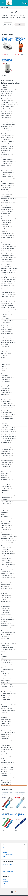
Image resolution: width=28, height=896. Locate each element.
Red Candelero (4, 425)
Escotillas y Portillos (5, 168)
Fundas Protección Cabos (7, 418)
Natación (3, 758)
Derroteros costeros (6, 440)
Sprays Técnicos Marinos (7, 305)
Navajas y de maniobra (6, 619)
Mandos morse (4, 636)
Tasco (2, 373)
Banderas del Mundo (6, 329)
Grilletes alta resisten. (6, 525)
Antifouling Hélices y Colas (7, 272)
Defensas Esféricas (5, 244)
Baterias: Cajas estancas (7, 545)
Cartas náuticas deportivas (7, 429)
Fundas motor (4, 673)
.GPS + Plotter (4, 580)
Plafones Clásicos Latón (6, 573)
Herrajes (3, 771)
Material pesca (4, 736)
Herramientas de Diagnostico (7, 647)
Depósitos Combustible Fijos (7, 161)
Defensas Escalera (5, 242)
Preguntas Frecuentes (7, 854)
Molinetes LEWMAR (5, 263)
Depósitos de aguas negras (7, 215)
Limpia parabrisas (5, 678)
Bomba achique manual (6, 58)
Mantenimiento (4, 680)
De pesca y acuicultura (6, 312)
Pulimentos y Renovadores (7, 298)
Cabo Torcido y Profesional (7, 414)
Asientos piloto (4, 667)
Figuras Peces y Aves (6, 493)
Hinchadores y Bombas (6, 708)
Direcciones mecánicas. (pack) (8, 632)
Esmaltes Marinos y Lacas (7, 288)
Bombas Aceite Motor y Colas (8, 643)
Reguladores (4, 766)
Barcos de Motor (5, 481)
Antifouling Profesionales (6, 274)
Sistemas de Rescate (6, 137)
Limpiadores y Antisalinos (7, 292)
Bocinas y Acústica (5, 97)
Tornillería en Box (5, 196)
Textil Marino (4, 499)
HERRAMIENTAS (4, 640)
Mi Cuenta (5, 879)
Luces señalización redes (7, 531)
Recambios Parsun (5, 695)
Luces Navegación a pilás (7, 564)
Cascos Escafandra (5, 488)
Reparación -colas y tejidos (7, 710)
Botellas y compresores (6, 747)
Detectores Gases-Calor (6, 109)
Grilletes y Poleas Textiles (7, 421)
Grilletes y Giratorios (6, 170)
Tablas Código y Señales (7, 340)
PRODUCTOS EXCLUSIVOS (7, 732)
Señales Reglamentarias (6, 133)
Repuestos (3, 712)
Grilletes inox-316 (5, 527)
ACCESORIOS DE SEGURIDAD (7, 89)
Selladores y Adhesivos (6, 303)
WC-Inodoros (4, 477)
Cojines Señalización (6, 335)
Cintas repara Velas (5, 283)
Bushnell (3, 355)
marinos (3, 368)
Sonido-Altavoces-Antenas (7, 470)
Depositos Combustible (6, 159)
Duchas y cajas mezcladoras (7, 216)
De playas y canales (6, 314)
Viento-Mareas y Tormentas (7, 143)
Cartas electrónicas (5, 588)
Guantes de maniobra (6, 617)
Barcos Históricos (5, 486)
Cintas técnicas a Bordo (6, 285)
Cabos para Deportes (6, 416)
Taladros (3, 658)
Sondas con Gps (5, 604)
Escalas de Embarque (6, 113)
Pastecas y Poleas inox (6, 532)
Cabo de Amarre (5, 399)
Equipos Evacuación (5, 111)
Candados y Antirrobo (6, 154)
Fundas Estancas (5, 612)
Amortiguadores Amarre (6, 228)
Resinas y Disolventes (6, 299)
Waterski (3, 514)
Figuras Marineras (5, 492)
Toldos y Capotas (5, 471)
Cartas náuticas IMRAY (6, 434)
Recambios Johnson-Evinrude (8, 693)
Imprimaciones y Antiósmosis (7, 290)
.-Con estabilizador (5, 349)
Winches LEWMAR (5, 266)
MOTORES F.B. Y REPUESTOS (7, 684)
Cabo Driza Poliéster (6, 403)
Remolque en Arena (5, 181)
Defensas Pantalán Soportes (7, 248)
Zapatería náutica (5, 623)
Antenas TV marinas (5, 584)
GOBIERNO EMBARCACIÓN (7, 625)
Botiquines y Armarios (6, 100)
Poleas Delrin (4, 778)
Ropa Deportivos (5, 388)
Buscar (20, 24)
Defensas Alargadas (6, 240)
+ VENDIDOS (4, 85)
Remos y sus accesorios (6, 185)
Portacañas (3, 727)
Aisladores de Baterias (6, 538)
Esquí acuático (4, 505)
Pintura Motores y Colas (6, 296)
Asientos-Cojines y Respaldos (8, 457)
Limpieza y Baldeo (5, 222)
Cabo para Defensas (6, 412)
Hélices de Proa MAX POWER (8, 257)
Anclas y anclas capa (6, 229)
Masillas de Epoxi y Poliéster (7, 294)
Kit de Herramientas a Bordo (7, 649)
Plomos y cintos (4, 764)
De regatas (3, 316)
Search (20, 3)
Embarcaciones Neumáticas (7, 704)
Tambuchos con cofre (6, 192)
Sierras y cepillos (5, 654)
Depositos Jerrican (5, 163)
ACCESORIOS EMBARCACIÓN (7, 146)
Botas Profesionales (5, 381)
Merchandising (4, 738)
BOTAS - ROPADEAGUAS (6, 377)
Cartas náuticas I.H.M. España (8, 433)
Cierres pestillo (4, 156)
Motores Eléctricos (5, 688)
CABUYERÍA (3, 394)
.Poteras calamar (5, 721)
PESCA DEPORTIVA (5, 719)
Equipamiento (4, 706)
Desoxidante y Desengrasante (8, 287)
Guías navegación (5, 442)
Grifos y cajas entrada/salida (7, 218)
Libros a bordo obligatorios (7, 445)
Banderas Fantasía (5, 331)
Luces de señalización (6, 318)
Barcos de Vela (4, 484)
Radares (3, 599)
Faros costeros (4, 490)
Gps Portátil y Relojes (6, 593)
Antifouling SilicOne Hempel (7, 276)
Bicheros (3, 231)
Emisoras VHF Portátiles (19, 37)
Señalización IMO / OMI (6, 135)
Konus (2, 362)
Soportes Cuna (4, 189)
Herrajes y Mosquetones (6, 172)
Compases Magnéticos (6, 106)
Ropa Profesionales (5, 392)
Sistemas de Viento (5, 603)
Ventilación (3, 475)
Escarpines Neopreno (6, 385)
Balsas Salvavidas (5, 95)
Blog (4, 856)
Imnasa (2, 359)
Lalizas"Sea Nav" (5, 364)
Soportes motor (4, 682)
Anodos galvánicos (5, 666)
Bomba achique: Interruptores (8, 205)
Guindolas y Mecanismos (7, 121)
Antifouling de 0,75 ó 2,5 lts (7, 270)
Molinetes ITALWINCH (6, 261)
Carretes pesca (4, 725)
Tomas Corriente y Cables (7, 577)
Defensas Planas (5, 250)
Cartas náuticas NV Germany (7, 436)
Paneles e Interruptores (6, 569)
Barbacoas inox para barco (7, 458)
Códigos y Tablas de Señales (8, 438)
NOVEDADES (4, 715)
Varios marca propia (6, 740)
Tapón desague (4, 224)
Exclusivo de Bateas (5, 520)
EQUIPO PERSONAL (5, 606)
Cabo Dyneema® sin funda (7, 407)
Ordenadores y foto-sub (6, 762)
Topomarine (4, 375)
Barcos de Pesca (5, 482)
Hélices (3, 675)
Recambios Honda (5, 691)
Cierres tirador (4, 157)
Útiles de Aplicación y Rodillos (8, 307)
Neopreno (3, 621)
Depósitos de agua (5, 213)
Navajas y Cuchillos (5, 174)
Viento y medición (5, 784)
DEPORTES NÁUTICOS (6, 501)
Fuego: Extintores (5, 117)
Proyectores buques (5, 534)
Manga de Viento (5, 336)
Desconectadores (5, 549)
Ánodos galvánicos (5, 150)
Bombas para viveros (6, 209)
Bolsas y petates (5, 745)
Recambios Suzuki (5, 697)
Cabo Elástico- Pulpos (6, 409)
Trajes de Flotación (5, 139)
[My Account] (23, 3)
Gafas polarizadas (5, 614)
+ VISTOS (3, 87)
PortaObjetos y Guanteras (7, 178)
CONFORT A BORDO (5, 453)
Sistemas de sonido (5, 601)
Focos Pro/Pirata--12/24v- (7, 553)
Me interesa (5, 881)
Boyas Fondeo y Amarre (6, 233)
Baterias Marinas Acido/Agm (7, 540)
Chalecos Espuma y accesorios (8, 102)
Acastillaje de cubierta (6, 148)
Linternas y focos (5, 756)
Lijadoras (3, 651)
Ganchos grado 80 (5, 521)
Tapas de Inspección (6, 194)
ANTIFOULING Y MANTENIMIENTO (9, 268)
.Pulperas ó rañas (5, 723)
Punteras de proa (5, 179)
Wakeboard (4, 512)
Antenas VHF (4, 586)
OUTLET (3, 717)
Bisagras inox (4, 152)
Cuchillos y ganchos (5, 753)
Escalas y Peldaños (5, 165)
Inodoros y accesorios (6, 220)
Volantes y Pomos (5, 638)
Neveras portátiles (5, 466)
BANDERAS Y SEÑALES (6, 320)
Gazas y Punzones (5, 420)
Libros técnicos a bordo (6, 449)
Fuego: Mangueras (5, 119)
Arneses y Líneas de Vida (7, 91)
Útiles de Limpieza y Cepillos (7, 309)
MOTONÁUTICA (4, 660)
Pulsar (2, 370)
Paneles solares (5, 571)
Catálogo (5, 850)
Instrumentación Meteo (6, 122)
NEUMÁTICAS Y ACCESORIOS (7, 703)
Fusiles (2, 754)
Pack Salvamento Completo (7, 124)
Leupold (3, 366)
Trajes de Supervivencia (6, 141)
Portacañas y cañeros (6, 176)
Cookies (4, 869)
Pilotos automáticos (5, 595)
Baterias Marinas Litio (6, 542)
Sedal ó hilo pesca (5, 730)
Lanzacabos (4, 423)
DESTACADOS (4, 516)
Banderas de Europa (6, 327)
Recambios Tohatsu (5, 699)
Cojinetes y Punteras (5, 239)
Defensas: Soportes (5, 253)
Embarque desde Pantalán (7, 255)
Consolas (3, 751)
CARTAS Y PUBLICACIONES (7, 427)
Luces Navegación (5, 562)
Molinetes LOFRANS (5, 37)
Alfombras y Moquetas (6, 455)
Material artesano (5, 734)
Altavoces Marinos (5, 582)
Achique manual (4, 200)
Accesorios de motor (6, 662)
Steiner (2, 372)
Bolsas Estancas (5, 608)
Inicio (2, 7)
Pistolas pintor (4, 653)
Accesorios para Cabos (6, 396)
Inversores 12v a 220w (6, 560)
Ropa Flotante (4, 390)
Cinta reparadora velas (6, 769)
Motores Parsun (4, 689)
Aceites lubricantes (5, 664)
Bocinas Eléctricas (5, 547)
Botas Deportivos (5, 379)
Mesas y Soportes (5, 464)
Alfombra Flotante (5, 503)
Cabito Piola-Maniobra (6, 398)
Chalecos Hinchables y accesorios (9, 104)
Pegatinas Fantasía (5, 338)
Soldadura (3, 656)
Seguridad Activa (5, 132)
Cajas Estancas (4, 610)
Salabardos (3, 729)
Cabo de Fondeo (5, 401)
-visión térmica (4, 344)
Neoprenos (3, 386)
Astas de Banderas (5, 322)
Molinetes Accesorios (6, 259)
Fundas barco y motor (6, 462)
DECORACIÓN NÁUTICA (6, 479)
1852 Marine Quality (5, 353)
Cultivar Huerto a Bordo (6, 460)
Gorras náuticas (5, 616)
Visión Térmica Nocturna (6, 144)
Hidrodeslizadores (5, 507)
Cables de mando (5, 627)
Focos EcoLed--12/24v (6, 551)
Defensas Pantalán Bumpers (7, 246)
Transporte (3, 714)
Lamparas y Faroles (5, 497)
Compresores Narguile (6, 108)
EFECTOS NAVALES (5, 518)
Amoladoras (4, 642)
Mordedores (4, 775)
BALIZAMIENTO (4, 311)
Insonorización (4, 677)
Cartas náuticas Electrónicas (7, 431)
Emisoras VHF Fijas (5, 590)
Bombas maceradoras (6, 207)
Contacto (5, 852)
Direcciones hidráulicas (6, 630)
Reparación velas (5, 782)
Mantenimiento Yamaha (6, 686)
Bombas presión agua (6, 211)
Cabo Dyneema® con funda (7, 405)
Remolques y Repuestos (6, 183)
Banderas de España (6, 325)
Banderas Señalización (6, 333)
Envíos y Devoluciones (8, 871)
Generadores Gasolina (6, 556)
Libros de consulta (5, 447)
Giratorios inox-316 (5, 523)
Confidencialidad (6, 866)
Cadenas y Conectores (6, 237)
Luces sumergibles (5, 566)
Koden (2, 361)
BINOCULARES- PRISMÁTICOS (8, 342)
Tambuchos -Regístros (6, 191)
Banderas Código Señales (7, 324)
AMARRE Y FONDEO (5, 226)
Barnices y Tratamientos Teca (8, 279)
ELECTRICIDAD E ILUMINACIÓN (8, 536)
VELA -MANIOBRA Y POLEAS (7, 767)
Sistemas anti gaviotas (6, 468)
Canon (2, 357)
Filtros (2, 671)
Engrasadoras (4, 645)
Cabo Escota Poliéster (6, 410)
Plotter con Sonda (5, 597)
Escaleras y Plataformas (6, 167)
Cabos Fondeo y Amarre (6, 235)
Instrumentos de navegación (7, 444)
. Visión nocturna (5, 346)
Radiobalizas (4, 128)
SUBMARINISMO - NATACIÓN (7, 742)
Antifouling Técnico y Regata (7, 277)
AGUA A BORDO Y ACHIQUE (7, 198)
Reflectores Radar (5, 130)
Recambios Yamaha (5, 701)
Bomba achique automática (7, 202)
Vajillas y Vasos (4, 473)
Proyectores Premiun (6, 575)
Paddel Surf (4, 510)
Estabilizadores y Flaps (6, 634)
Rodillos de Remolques (6, 187)
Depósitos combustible (6, 669)
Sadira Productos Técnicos (7, 301)
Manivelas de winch (5, 773)
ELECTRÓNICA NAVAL (6, 579)
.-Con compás (4, 348)
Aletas (2, 743)
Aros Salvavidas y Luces (6, 93)
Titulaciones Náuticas (6, 451)
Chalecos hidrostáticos (6, 749)
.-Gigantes (3, 351)
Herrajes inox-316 (5, 529)
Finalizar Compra (6, 883)
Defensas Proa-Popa (6, 252)
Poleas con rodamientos (6, 777)
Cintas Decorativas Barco (7, 281)
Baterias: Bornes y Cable (6, 544)
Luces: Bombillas (5, 568)
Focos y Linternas (5, 555)
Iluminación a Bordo (5, 558)
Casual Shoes (4, 383)
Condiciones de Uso (7, 864)
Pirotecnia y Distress (6, 126)
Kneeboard (3, 508)
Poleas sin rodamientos (6, 780)
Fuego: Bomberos (5, 115)
